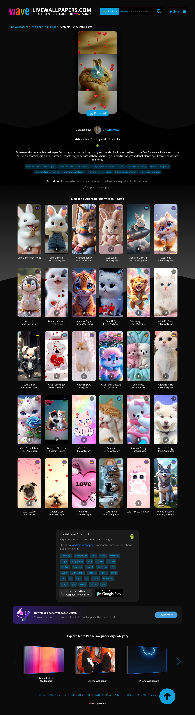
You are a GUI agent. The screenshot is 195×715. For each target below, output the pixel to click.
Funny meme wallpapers (100, 171)
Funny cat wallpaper (159, 166)
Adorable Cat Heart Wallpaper (57, 513)
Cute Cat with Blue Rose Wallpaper (29, 449)
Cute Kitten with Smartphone (111, 513)
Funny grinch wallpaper (74, 171)
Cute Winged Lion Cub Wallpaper (138, 322)
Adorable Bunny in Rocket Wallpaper (138, 259)
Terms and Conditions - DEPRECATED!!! (83, 694)
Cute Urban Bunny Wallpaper (29, 386)
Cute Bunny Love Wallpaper (111, 259)
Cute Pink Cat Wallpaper (138, 511)
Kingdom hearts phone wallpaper (108, 166)
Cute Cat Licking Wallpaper (111, 449)
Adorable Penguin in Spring (29, 322)
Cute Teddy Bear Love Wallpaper (56, 386)
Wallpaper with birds (44, 27)
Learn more (166, 615)
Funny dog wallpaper (150, 171)
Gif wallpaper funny (137, 166)
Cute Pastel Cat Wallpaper (84, 449)
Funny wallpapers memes (47, 171)
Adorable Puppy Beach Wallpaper (165, 449)
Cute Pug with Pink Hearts (29, 513)
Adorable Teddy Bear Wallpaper (138, 449)
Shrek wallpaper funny (126, 171)
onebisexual (106, 129)
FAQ (143, 694)
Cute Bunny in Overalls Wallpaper (57, 259)
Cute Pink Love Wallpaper (84, 513)
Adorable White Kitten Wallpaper (166, 386)
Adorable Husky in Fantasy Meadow (166, 513)
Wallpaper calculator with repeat (74, 166)
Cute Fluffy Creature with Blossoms (111, 386)
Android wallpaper (82, 545)
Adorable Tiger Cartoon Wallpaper (84, 322)
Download (97, 114)
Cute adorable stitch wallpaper (40, 166)
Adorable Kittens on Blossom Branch (56, 449)
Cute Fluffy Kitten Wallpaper (166, 259)
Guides (152, 694)
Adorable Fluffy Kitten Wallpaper (166, 322)
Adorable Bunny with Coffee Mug (84, 259)
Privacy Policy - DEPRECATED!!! (122, 694)
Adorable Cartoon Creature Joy (56, 322)
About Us (55, 694)
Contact (43, 694)
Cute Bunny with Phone (29, 257)
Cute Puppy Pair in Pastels (138, 386)
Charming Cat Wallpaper (84, 386)
